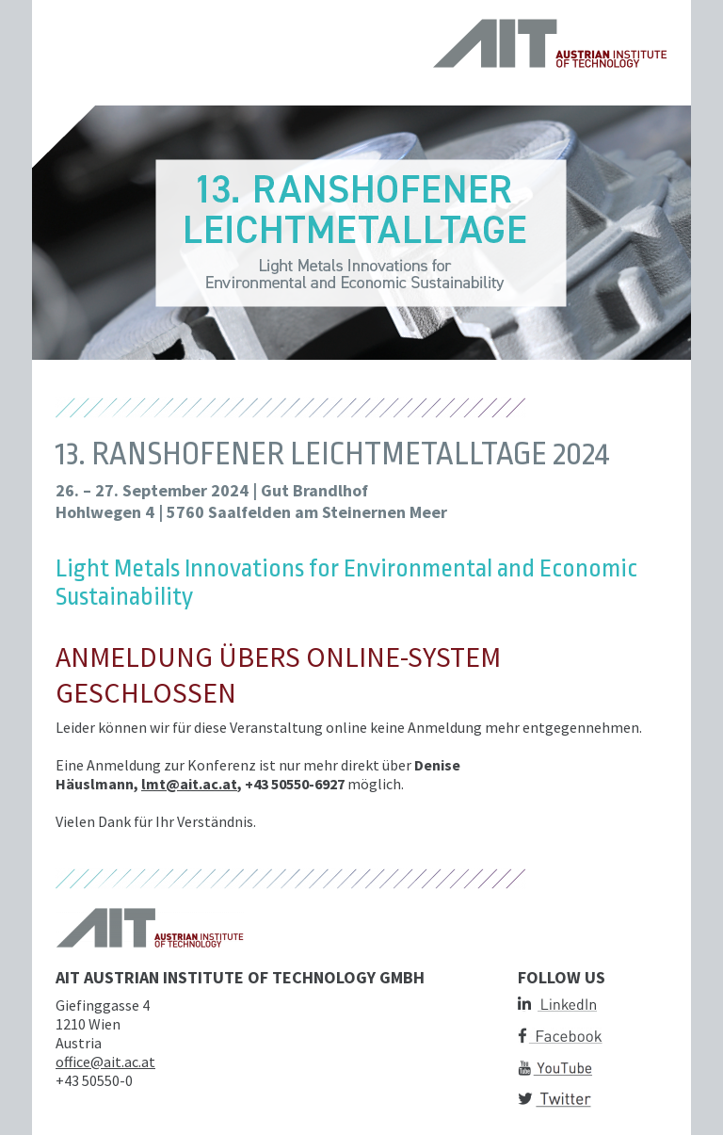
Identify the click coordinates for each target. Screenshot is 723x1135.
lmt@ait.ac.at (189, 783)
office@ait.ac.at (105, 1061)
